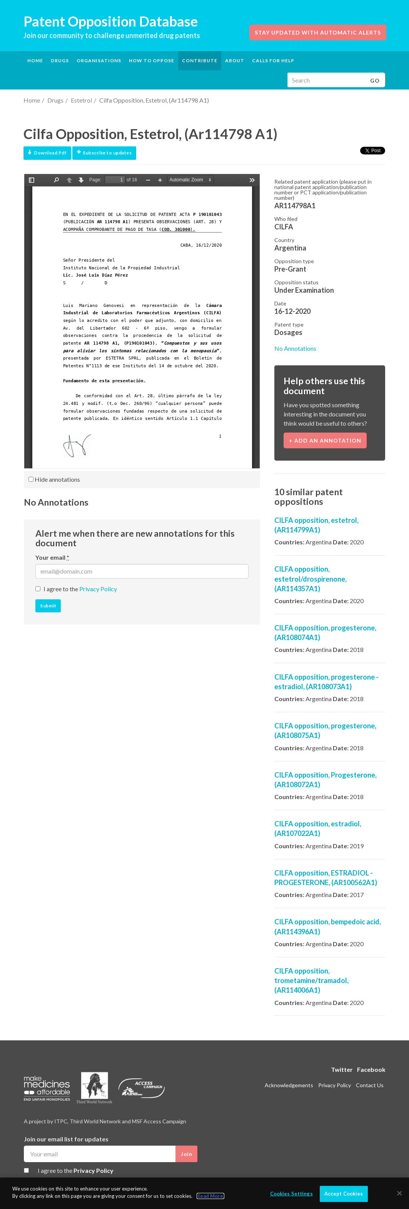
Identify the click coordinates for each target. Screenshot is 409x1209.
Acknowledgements (289, 1085)
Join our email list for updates (66, 1139)
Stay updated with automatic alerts (318, 32)
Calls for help (273, 60)
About (234, 60)
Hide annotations (54, 479)
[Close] (399, 1193)
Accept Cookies (343, 1194)
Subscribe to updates (104, 153)
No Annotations (295, 348)
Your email (52, 557)
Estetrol (81, 100)
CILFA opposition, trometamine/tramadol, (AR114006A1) (311, 980)
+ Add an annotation (325, 440)
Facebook (371, 1069)
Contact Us (370, 1085)
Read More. (210, 1196)
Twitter (342, 1069)
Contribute (199, 60)
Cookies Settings (291, 1194)
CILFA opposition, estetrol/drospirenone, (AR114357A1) (310, 578)
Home (35, 60)
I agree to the (80, 588)
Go (375, 80)
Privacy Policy (98, 588)
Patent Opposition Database (110, 21)
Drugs (55, 100)
